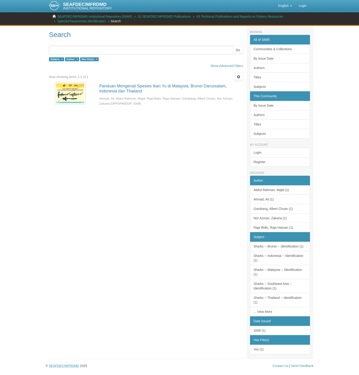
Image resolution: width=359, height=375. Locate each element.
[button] (285, 5)
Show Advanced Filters (226, 66)
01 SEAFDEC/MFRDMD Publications (164, 16)
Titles (257, 77)
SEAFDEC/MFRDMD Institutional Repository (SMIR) (94, 16)
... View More (263, 312)
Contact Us (280, 366)
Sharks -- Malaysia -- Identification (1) (278, 272)
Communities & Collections (273, 49)
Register (260, 162)
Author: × (72, 59)
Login (257, 152)
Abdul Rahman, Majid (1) (271, 190)
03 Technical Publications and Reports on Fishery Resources (240, 16)
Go (238, 50)
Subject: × (56, 59)
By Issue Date (264, 58)
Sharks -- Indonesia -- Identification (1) (278, 258)
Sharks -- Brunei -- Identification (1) (279, 246)
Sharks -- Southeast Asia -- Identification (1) (273, 286)
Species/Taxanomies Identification (81, 21)
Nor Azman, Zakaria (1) (270, 218)
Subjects (260, 87)
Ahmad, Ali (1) (264, 199)
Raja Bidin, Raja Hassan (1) (273, 227)
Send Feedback (302, 366)
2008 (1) (260, 330)
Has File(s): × (90, 59)
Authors (259, 68)
